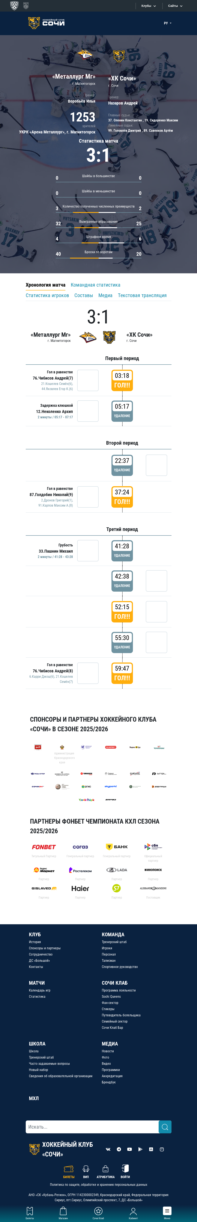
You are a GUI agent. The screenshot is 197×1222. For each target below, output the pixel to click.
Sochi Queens (111, 997)
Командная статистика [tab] (95, 285)
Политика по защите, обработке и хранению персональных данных (98, 1185)
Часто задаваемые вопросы (49, 1064)
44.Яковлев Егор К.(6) (57, 389)
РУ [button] (166, 23)
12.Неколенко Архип (54, 411)
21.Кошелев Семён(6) (56, 384)
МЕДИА (110, 1044)
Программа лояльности (119, 990)
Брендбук (109, 1082)
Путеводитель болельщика (121, 1015)
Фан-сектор (110, 1003)
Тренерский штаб (114, 942)
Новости (108, 1051)
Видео (106, 1064)
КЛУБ (35, 935)
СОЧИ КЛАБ (115, 983)
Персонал (109, 954)
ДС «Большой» (39, 961)
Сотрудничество (41, 954)
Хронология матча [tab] (45, 285)
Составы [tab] (83, 295)
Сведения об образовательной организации (60, 1076)
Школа (34, 1051)
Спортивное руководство (120, 967)
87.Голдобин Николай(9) (51, 494)
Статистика (37, 997)
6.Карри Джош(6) (41, 677)
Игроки (107, 948)
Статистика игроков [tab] (47, 295)
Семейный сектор (115, 1021)
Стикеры (108, 1009)
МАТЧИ (37, 983)
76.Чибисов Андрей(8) (53, 670)
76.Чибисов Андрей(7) (53, 378)
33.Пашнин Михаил (56, 551)
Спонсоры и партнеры (45, 948)
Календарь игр (39, 990)
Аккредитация (112, 1076)
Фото (105, 1057)
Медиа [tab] (105, 295)
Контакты (36, 967)
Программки (111, 1070)
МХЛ (34, 1098)
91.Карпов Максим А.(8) (55, 505)
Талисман (109, 961)
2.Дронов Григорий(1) (56, 500)
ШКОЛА (37, 1044)
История (35, 942)
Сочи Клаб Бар (112, 1028)
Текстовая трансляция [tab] (142, 295)
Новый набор (38, 1070)
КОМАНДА (113, 935)
